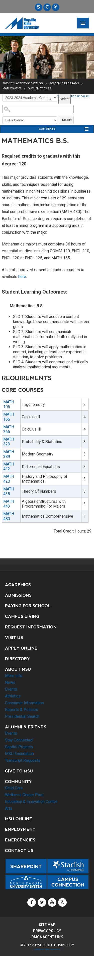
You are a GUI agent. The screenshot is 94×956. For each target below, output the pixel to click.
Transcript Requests (22, 760)
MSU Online (18, 819)
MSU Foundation (19, 753)
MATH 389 (8, 454)
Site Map (47, 925)
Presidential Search (22, 716)
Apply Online (21, 648)
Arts (8, 808)
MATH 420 (8, 479)
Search (66, 120)
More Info (13, 675)
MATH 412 (8, 466)
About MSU (18, 669)
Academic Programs (64, 83)
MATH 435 (8, 491)
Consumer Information (24, 702)
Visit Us (14, 637)
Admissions (18, 595)
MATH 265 (8, 429)
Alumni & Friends (25, 727)
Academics (18, 584)
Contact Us (19, 850)
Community (18, 781)
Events (11, 689)
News (10, 682)
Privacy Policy (47, 931)
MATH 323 (8, 441)
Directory (17, 658)
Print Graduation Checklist (72, 96)
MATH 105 (8, 404)
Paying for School (28, 606)
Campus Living (22, 616)
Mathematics (12, 88)
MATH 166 (8, 416)
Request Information (31, 627)
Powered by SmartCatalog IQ (47, 949)
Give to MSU (19, 771)
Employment (20, 829)
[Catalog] (30, 97)
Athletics (13, 696)
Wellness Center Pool (24, 794)
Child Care (14, 788)
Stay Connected (19, 740)
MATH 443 (8, 504)
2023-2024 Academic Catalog (23, 83)
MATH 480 (8, 516)
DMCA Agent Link (47, 937)
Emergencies (20, 840)
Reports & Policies (21, 709)
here (22, 276)
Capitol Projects (19, 747)
